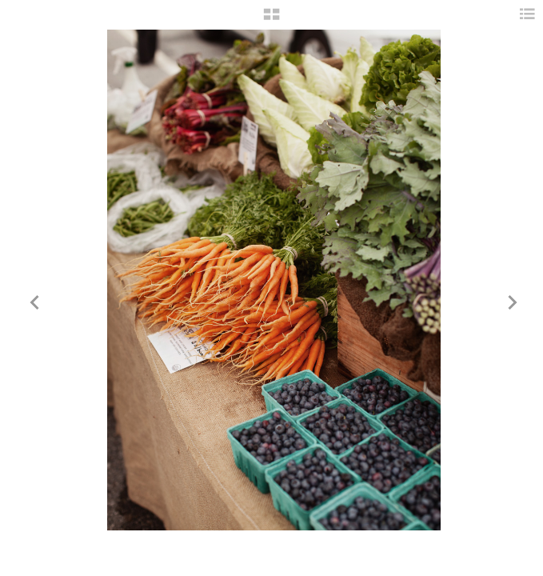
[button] (271, 20)
